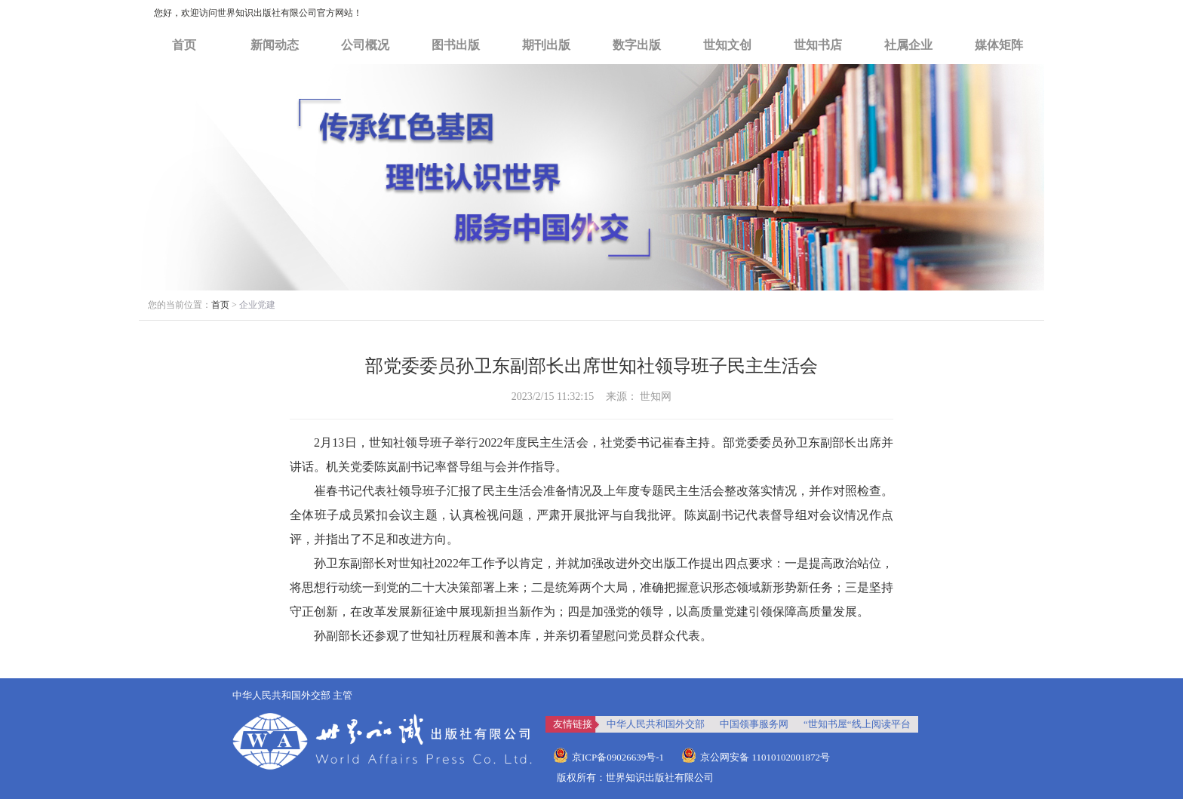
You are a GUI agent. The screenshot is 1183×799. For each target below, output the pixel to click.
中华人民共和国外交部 (656, 724)
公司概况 (365, 44)
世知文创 (727, 44)
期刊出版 (546, 44)
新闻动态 (274, 44)
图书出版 (456, 44)
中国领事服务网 (754, 724)
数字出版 (637, 44)
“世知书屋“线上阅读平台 (857, 724)
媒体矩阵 (999, 44)
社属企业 (908, 44)
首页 (184, 44)
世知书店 (818, 44)
